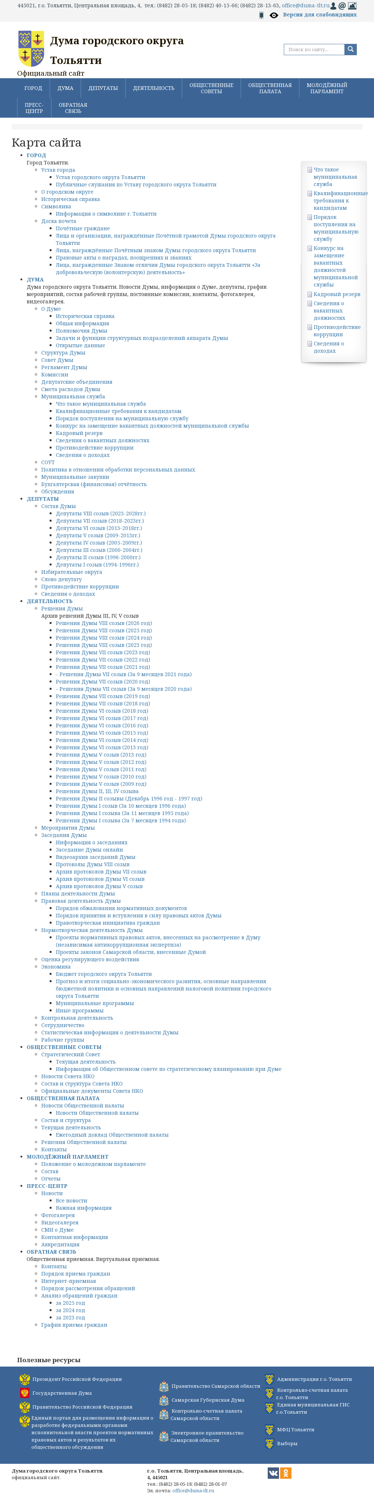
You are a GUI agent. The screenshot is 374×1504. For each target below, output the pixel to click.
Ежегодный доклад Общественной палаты (112, 1134)
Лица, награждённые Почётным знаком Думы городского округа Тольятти (156, 250)
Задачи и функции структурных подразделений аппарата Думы (142, 337)
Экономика (56, 966)
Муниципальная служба (73, 396)
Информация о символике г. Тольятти (106, 213)
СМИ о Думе (57, 1229)
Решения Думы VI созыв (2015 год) (102, 732)
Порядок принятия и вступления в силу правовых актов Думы (139, 915)
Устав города (58, 169)
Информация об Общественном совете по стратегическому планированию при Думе (169, 1068)
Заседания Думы (64, 834)
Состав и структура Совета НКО (82, 1083)
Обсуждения (57, 491)
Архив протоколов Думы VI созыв (100, 878)
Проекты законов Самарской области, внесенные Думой (131, 951)
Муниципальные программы (95, 1003)
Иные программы (80, 1010)
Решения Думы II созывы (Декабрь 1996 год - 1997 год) (129, 798)
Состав (49, 1171)
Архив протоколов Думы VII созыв (101, 871)
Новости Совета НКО (68, 1076)
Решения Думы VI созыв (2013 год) (102, 747)
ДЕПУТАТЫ (103, 87)
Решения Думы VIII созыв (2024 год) (104, 637)
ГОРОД (33, 87)
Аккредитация (60, 1244)
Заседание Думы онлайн (89, 849)
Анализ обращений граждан (79, 1295)
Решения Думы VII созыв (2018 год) (103, 703)
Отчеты (51, 1178)
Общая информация (82, 323)
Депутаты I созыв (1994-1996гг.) (97, 564)
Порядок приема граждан (75, 1273)
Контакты (54, 1149)
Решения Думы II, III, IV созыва (97, 791)
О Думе (51, 308)
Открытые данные (80, 345)
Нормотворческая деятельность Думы (92, 930)
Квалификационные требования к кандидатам (119, 411)
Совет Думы (57, 359)
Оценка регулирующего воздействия (90, 959)
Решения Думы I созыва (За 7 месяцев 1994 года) (121, 820)
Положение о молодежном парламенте (93, 1163)
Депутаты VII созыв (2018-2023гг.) (100, 520)
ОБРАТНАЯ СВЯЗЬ (73, 107)
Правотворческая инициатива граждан (108, 922)
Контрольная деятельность (77, 1017)
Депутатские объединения (76, 381)
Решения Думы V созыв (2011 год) (101, 769)
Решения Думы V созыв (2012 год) (101, 761)
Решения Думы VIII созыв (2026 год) (104, 623)
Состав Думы (58, 506)
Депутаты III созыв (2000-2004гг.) (99, 549)
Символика (56, 206)
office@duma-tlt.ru (306, 5)
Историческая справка (70, 199)
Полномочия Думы (81, 330)
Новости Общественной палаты (82, 1105)
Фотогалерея (58, 1215)
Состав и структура (66, 1120)
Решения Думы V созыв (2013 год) (101, 754)
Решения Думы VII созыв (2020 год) (103, 681)
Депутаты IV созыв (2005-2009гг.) (99, 542)
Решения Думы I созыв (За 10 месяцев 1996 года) (121, 805)
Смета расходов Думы (70, 389)
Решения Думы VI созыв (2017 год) (102, 718)
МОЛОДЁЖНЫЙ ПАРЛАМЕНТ (327, 88)
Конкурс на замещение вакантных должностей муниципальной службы (152, 425)
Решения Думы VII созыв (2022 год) (103, 659)
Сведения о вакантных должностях (102, 440)
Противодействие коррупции (95, 447)
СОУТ (48, 462)
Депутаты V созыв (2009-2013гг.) (98, 535)
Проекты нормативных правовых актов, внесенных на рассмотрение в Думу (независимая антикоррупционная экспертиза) (158, 941)
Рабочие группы (62, 1039)
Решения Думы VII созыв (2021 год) (103, 666)
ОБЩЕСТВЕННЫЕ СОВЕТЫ (211, 88)
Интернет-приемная (68, 1280)
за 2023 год (70, 1317)
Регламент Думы (64, 367)
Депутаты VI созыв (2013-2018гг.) (99, 527)
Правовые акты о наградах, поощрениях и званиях (123, 257)
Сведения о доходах (83, 454)
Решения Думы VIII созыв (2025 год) (104, 630)
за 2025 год (70, 1302)
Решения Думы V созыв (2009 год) (101, 783)
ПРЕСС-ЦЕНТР (34, 107)
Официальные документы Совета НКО (92, 1090)
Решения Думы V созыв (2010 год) (101, 776)
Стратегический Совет (70, 1054)
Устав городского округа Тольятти (100, 177)
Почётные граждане (83, 228)
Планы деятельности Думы (78, 893)
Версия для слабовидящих (320, 14)
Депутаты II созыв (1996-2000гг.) (98, 557)
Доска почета (58, 220)
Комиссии (54, 374)
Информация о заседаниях (91, 842)
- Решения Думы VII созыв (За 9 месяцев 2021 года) (124, 674)
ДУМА (65, 87)
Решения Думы (62, 608)
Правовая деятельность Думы (81, 900)
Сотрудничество (62, 1025)
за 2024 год (70, 1310)
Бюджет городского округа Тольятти (104, 973)
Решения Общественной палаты (84, 1142)
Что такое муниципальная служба (101, 403)
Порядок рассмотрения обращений (88, 1288)
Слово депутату (61, 579)
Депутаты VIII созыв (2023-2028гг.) (101, 513)
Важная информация (84, 1207)
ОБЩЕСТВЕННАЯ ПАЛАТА (270, 88)
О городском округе (67, 191)
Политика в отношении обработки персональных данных (118, 469)
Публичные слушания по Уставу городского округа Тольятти (136, 184)
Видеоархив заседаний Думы (96, 856)
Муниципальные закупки (75, 476)
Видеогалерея (60, 1222)
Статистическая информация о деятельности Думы (110, 1032)
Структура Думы (63, 352)
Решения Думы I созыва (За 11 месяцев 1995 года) (122, 813)
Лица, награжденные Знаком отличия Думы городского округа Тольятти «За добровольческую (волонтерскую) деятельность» (158, 268)
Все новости (71, 1200)
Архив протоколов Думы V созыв (99, 886)
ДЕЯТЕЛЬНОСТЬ (154, 87)
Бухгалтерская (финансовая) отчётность (94, 484)
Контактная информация (74, 1237)
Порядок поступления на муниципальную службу (122, 418)
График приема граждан (74, 1324)
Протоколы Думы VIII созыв (93, 864)
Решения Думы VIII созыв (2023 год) (104, 644)
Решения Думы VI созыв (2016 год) (102, 725)
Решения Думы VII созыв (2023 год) (103, 652)
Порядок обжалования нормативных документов (121, 908)
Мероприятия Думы (68, 827)
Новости (52, 1193)
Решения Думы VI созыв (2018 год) (102, 710)
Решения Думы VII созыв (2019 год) (103, 696)
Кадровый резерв (79, 432)
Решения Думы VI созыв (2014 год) (102, 739)
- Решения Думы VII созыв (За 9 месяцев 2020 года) (124, 688)
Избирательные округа (71, 571)
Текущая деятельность (86, 1061)
